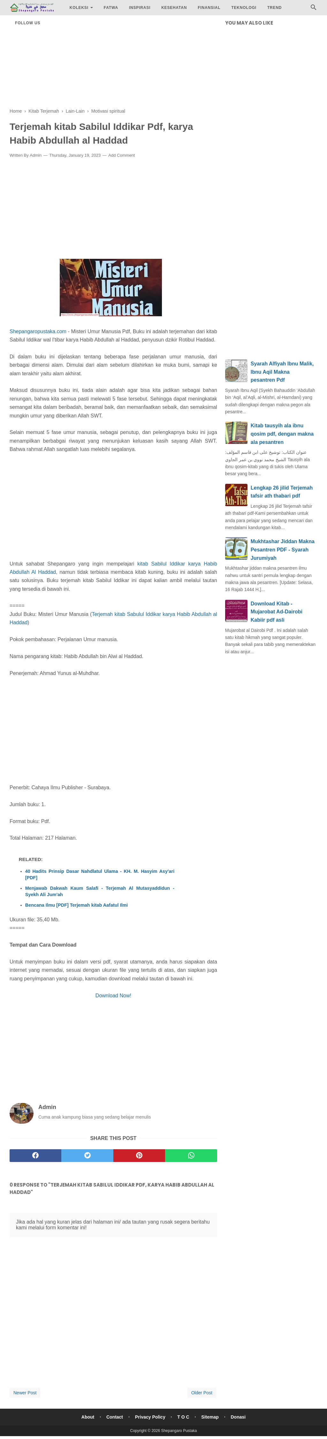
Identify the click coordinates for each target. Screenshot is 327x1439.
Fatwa (111, 7)
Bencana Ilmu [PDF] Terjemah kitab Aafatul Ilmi (76, 905)
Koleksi (79, 7)
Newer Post (24, 1392)
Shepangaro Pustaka (179, 1430)
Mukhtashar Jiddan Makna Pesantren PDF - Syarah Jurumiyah (283, 549)
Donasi (238, 1417)
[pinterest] (139, 1155)
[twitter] (87, 1155)
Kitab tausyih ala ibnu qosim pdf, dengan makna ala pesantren (282, 434)
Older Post (201, 1392)
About (87, 1417)
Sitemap (209, 1417)
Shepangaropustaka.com (38, 331)
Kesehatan (174, 7)
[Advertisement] (113, 64)
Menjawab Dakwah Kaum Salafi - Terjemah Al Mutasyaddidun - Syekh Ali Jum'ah (99, 891)
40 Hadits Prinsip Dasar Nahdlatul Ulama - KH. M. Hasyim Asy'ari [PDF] (99, 874)
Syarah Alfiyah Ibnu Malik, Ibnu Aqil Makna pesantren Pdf (282, 372)
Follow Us (27, 23)
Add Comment (121, 155)
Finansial (209, 7)
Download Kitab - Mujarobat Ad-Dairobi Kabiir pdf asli (276, 612)
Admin (36, 155)
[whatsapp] (191, 1155)
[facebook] (35, 1155)
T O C (183, 1417)
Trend (274, 7)
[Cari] (313, 9)
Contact (114, 1417)
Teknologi (243, 7)
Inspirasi (139, 7)
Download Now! (113, 995)
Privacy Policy (150, 1417)
